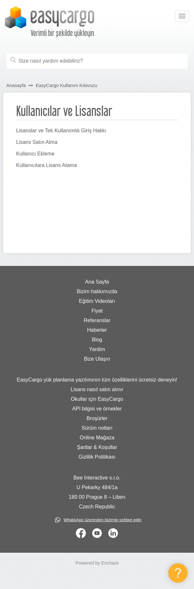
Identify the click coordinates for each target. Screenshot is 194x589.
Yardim (97, 349)
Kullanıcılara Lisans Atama (46, 165)
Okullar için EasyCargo (97, 399)
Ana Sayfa (97, 282)
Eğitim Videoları (97, 301)
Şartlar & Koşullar (97, 447)
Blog (97, 339)
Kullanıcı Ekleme (35, 153)
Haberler (97, 330)
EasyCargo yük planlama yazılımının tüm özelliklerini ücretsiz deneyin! (97, 379)
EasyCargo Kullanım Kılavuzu (66, 85)
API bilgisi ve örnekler (97, 408)
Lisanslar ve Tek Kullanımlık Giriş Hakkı (61, 130)
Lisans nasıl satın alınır (97, 389)
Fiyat (97, 310)
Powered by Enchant (97, 563)
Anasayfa (16, 85)
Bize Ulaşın (97, 359)
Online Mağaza (97, 437)
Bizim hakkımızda (97, 291)
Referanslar (97, 320)
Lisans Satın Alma (36, 142)
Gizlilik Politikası (97, 457)
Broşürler (97, 418)
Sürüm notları (97, 428)
